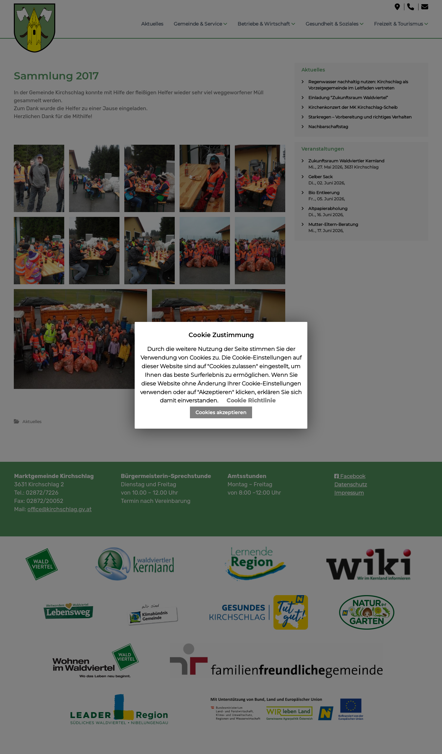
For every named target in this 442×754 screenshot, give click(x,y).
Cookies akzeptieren (221, 412)
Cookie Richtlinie (251, 400)
